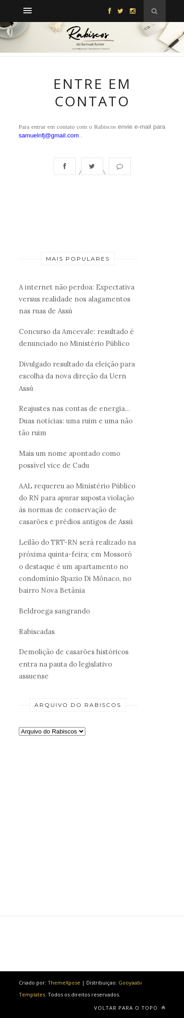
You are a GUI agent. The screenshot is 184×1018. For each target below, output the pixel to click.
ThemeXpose (64, 982)
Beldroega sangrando (54, 611)
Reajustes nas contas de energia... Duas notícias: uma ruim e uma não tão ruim (76, 420)
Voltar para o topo (130, 1007)
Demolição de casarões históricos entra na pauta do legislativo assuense (73, 663)
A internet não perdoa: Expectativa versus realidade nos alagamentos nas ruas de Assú (76, 299)
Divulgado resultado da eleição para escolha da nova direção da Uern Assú (77, 376)
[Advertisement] (78, 810)
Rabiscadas (37, 631)
